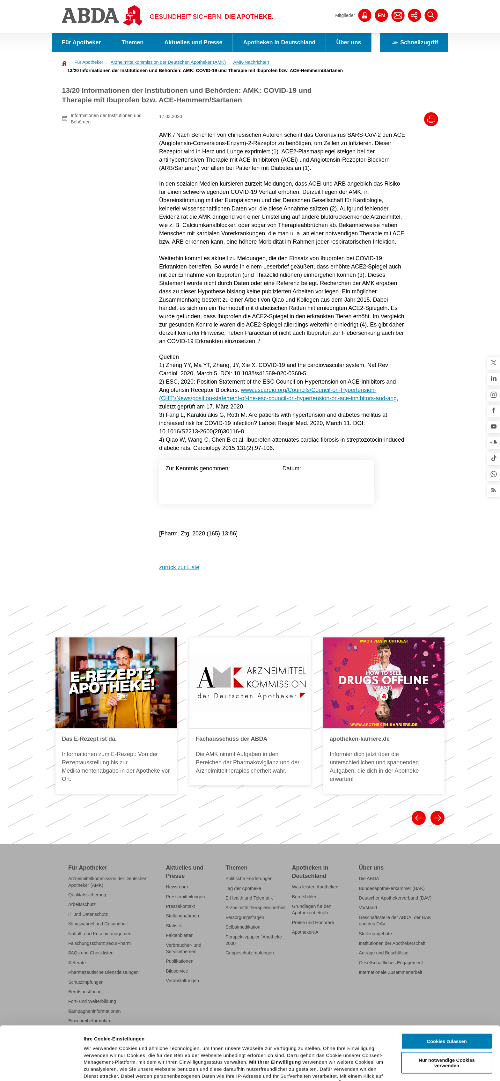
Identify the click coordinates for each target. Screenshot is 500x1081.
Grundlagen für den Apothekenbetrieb (312, 909)
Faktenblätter (179, 935)
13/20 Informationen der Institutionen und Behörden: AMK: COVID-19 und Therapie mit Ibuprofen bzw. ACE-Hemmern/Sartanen (205, 70)
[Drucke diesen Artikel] (431, 119)
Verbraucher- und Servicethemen (183, 948)
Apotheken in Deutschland (279, 42)
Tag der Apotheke (243, 888)
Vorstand (368, 907)
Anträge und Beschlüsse (383, 952)
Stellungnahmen (182, 915)
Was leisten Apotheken (315, 886)
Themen (132, 42)
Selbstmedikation (242, 927)
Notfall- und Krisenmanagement (100, 933)
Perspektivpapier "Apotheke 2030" (253, 940)
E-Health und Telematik (249, 898)
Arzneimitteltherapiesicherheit (255, 907)
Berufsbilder (304, 896)
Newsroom (177, 886)
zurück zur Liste (179, 567)
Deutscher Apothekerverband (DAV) (395, 898)
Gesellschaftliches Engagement (391, 962)
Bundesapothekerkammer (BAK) (392, 888)
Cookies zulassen (447, 987)
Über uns (348, 42)
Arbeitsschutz (82, 904)
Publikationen (179, 961)
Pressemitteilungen (185, 896)
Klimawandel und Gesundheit (98, 923)
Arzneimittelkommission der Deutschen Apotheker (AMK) (168, 62)
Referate (77, 962)
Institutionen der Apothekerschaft (392, 943)
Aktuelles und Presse (193, 42)
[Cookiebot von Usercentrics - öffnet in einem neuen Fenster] (41, 1068)
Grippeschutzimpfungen (249, 952)
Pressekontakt (180, 906)
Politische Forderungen (249, 878)
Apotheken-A (305, 932)
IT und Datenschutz (88, 914)
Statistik (174, 925)
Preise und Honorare (313, 922)
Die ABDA (369, 878)
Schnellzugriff (414, 42)
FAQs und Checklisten (91, 952)
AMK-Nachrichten (251, 62)
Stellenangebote (375, 933)
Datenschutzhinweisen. (240, 1050)
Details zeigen (339, 1068)
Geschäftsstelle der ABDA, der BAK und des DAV (395, 920)
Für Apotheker (81, 42)
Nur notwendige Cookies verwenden (447, 1009)
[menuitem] (87, 62)
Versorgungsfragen (244, 917)
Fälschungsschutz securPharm (99, 943)
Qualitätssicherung (87, 894)
